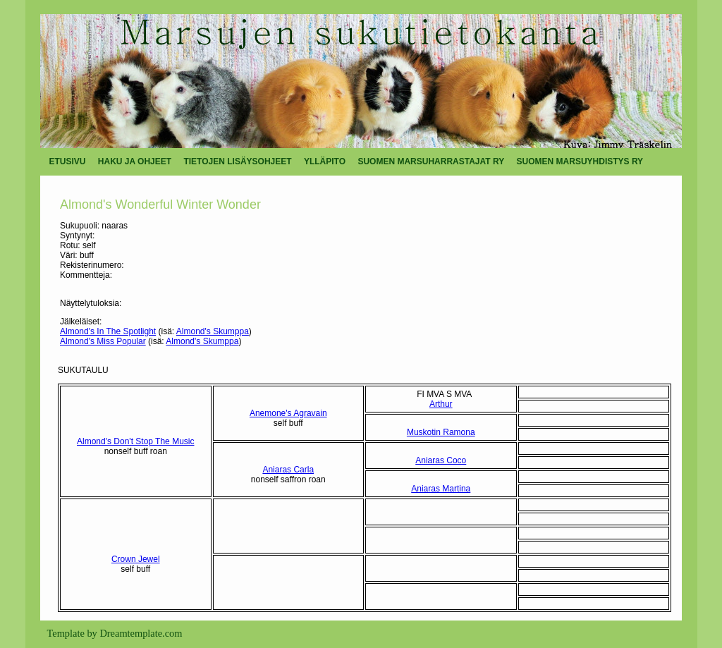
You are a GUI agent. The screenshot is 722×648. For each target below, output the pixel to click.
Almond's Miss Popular (103, 341)
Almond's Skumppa (212, 331)
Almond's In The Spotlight (108, 331)
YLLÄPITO (324, 161)
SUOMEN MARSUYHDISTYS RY (580, 161)
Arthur (441, 404)
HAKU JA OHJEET (134, 161)
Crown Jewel (135, 559)
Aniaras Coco (440, 460)
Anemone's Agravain (288, 413)
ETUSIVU (67, 161)
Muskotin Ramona (441, 432)
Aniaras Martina (440, 489)
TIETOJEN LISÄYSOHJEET (237, 161)
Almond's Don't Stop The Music (135, 441)
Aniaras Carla (288, 470)
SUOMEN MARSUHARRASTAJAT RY (430, 161)
